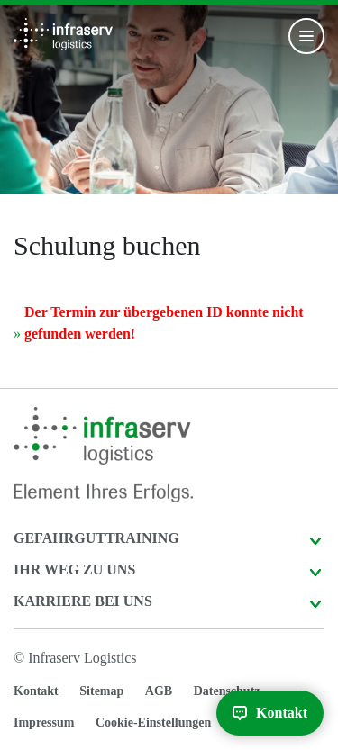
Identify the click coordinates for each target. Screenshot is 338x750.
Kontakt (36, 691)
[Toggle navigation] (306, 36)
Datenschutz (227, 691)
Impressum (44, 722)
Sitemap (101, 691)
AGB (158, 691)
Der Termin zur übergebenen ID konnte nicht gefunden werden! (164, 322)
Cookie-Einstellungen (153, 722)
